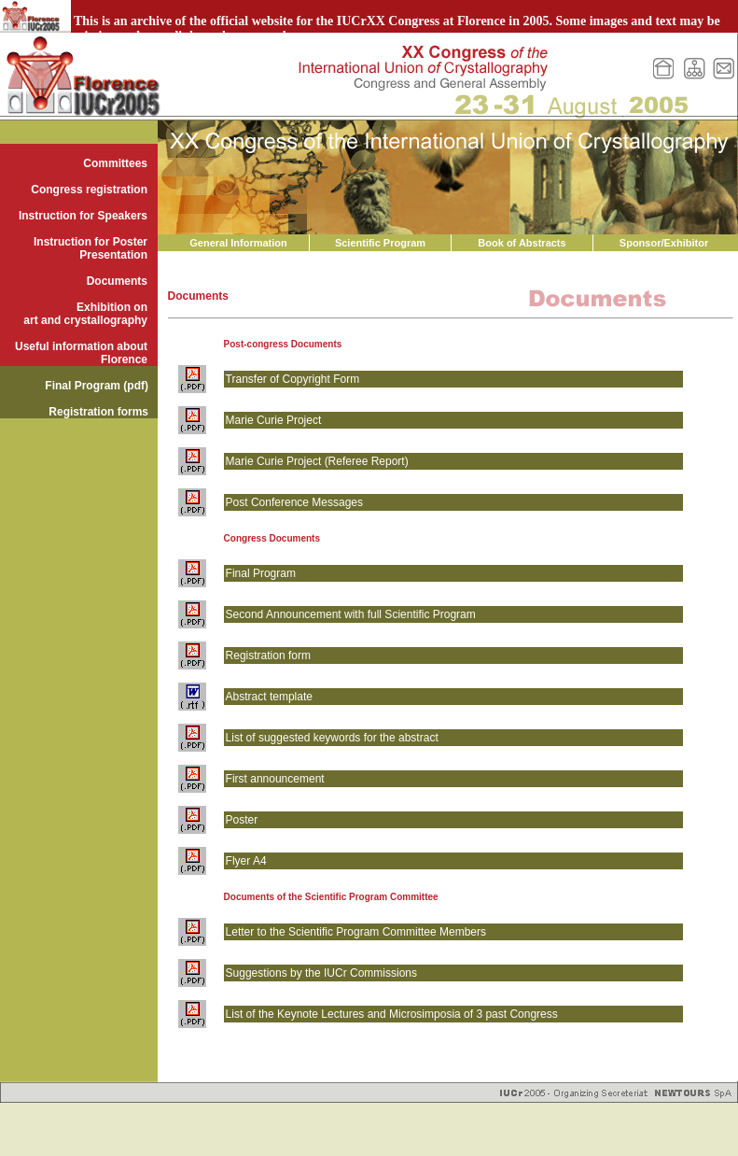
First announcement (275, 778)
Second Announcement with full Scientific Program (351, 614)
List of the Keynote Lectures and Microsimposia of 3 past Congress (392, 1014)
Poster (242, 819)
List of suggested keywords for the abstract (332, 737)
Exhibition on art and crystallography (85, 314)
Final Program (261, 573)
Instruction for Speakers (83, 215)
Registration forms (98, 411)
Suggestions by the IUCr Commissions (321, 973)
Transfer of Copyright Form (293, 379)
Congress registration (89, 189)
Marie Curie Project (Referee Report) (317, 461)
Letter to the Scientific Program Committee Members (356, 931)
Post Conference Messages (294, 502)
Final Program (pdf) (96, 385)
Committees (115, 163)
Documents (117, 281)
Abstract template (269, 696)
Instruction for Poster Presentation (90, 248)
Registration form (268, 655)
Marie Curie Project (274, 420)
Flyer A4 (246, 860)
